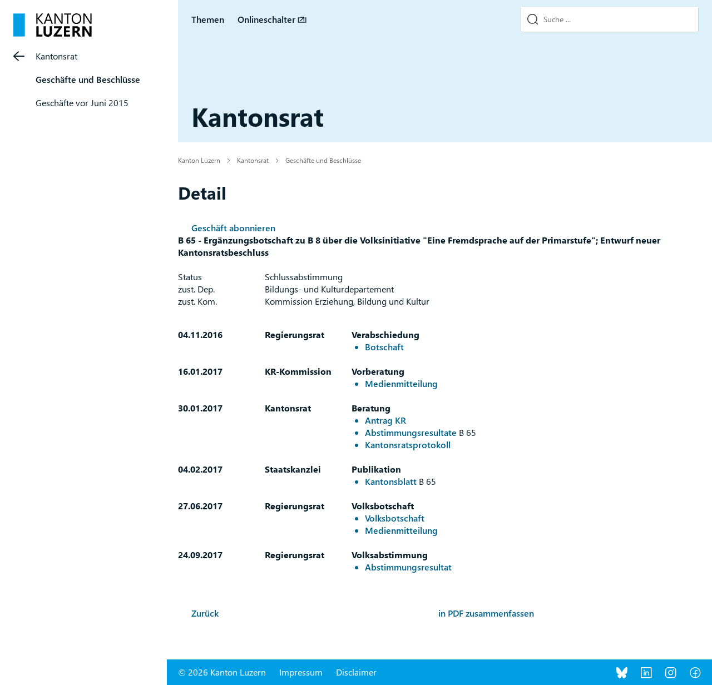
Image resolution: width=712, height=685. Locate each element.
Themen (207, 19)
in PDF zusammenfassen (486, 613)
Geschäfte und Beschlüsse (88, 79)
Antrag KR (385, 420)
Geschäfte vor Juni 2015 (82, 102)
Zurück (205, 613)
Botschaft (384, 347)
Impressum (301, 672)
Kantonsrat (56, 56)
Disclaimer (356, 672)
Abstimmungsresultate (411, 432)
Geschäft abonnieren (233, 228)
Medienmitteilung (401, 383)
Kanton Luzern (199, 160)
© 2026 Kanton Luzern (222, 672)
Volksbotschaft (394, 518)
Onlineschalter (266, 19)
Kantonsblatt (391, 481)
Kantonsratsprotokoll (408, 444)
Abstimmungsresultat (408, 567)
